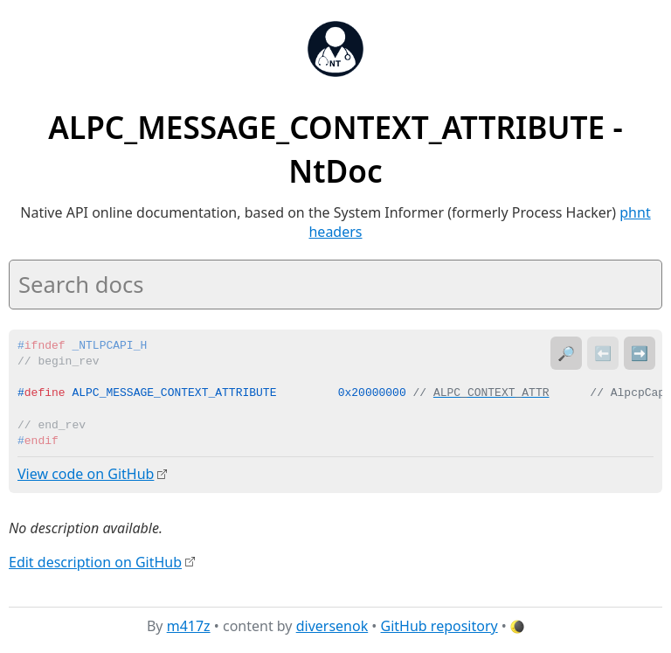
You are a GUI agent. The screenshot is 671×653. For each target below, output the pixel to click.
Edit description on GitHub (95, 561)
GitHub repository (439, 626)
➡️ (639, 353)
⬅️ (603, 353)
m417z (189, 626)
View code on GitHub (85, 473)
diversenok (332, 626)
